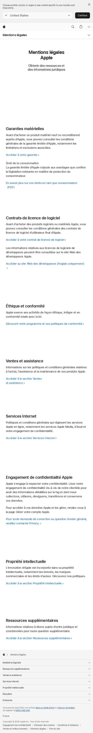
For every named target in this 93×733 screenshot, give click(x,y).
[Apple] (4, 27)
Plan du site (54, 729)
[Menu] (89, 27)
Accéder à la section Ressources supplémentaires (38, 638)
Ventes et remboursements (15, 729)
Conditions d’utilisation (68, 725)
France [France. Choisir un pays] (6, 716)
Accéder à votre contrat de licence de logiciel (35, 239)
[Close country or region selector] (89, 4)
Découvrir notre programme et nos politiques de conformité (44, 323)
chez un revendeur (66, 708)
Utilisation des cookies (44, 725)
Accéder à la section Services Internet (30, 438)
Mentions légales (15, 35)
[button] (37, 15)
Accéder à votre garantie (21, 155)
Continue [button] (82, 15)
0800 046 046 (23, 710)
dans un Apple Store (45, 708)
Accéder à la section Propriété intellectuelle (34, 583)
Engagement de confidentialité (17, 725)
